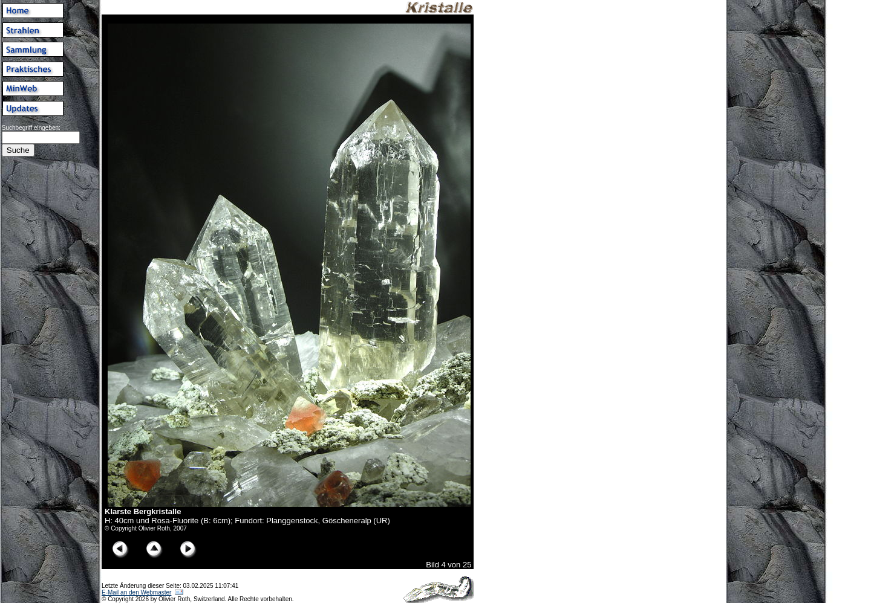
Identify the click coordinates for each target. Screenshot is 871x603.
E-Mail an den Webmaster (136, 592)
